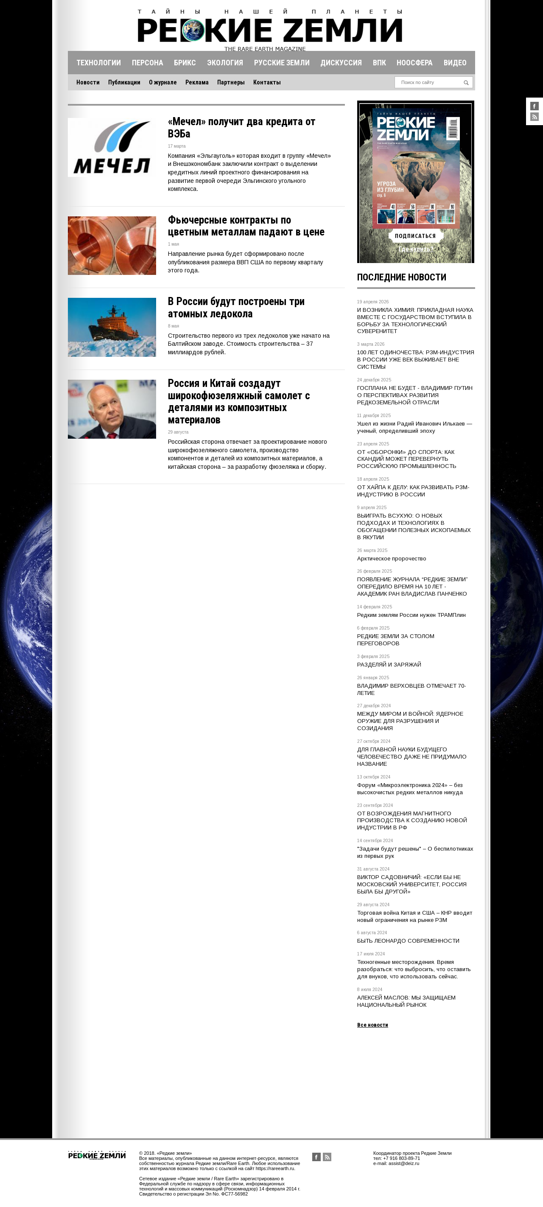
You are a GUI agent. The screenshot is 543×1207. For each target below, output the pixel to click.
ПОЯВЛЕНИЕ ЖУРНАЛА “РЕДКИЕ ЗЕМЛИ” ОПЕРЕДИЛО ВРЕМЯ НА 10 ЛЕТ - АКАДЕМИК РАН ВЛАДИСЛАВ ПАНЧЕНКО (412, 586)
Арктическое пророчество (391, 558)
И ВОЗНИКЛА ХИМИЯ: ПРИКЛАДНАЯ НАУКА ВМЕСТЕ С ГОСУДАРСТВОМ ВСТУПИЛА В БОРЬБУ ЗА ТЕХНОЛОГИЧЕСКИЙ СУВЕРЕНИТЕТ (415, 321)
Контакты (267, 82)
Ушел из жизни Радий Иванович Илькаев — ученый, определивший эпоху (414, 427)
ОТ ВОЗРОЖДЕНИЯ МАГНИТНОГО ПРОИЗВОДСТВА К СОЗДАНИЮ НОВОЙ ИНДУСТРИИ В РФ (412, 820)
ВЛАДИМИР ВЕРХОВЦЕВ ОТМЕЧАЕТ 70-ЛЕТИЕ (411, 689)
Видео (455, 62)
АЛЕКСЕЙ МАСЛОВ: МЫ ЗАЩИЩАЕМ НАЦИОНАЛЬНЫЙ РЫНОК (406, 1001)
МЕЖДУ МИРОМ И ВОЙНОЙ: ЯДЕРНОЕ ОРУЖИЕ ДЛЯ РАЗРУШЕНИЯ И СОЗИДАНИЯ (410, 721)
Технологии (98, 62)
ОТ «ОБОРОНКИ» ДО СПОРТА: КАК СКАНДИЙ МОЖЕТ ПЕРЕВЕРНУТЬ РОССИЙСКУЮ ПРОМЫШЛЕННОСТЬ (406, 459)
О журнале (163, 82)
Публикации (124, 82)
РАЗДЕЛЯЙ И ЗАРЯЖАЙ (389, 664)
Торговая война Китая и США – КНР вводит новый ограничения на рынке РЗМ (414, 916)
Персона (147, 62)
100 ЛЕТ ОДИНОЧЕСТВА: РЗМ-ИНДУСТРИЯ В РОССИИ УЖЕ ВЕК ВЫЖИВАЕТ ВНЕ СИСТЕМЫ (415, 359)
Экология (225, 62)
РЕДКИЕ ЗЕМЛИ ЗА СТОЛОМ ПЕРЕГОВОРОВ (395, 640)
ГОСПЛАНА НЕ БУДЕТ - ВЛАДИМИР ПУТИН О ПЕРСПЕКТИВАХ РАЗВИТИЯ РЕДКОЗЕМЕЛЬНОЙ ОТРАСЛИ (415, 395)
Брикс (185, 62)
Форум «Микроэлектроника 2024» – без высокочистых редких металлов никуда (410, 788)
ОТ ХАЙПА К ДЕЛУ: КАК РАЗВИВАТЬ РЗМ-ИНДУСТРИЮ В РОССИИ (413, 491)
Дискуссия (341, 62)
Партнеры (231, 82)
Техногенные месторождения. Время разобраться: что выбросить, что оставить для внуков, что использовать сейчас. (414, 969)
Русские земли (282, 62)
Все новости (372, 1025)
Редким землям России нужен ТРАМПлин (411, 615)
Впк (379, 62)
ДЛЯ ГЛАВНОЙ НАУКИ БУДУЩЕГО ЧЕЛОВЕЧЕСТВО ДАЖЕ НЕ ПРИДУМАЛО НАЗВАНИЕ (412, 756)
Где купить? (416, 249)
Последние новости (401, 277)
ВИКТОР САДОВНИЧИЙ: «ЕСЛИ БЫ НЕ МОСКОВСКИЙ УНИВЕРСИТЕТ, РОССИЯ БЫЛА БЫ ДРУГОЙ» (412, 884)
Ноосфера (415, 62)
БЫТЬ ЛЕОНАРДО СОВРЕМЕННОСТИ (408, 941)
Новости (88, 82)
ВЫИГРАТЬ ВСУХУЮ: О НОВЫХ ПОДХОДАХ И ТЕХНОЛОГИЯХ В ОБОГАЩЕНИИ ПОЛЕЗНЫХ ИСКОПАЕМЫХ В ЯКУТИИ (414, 526)
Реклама (197, 82)
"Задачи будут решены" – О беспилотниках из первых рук (415, 852)
